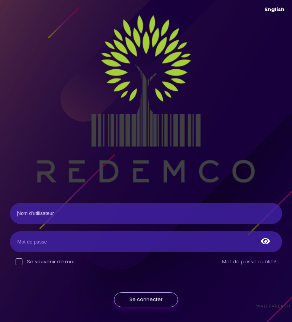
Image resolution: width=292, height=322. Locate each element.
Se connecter (146, 299)
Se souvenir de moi (45, 261)
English (274, 9)
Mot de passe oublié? (249, 261)
